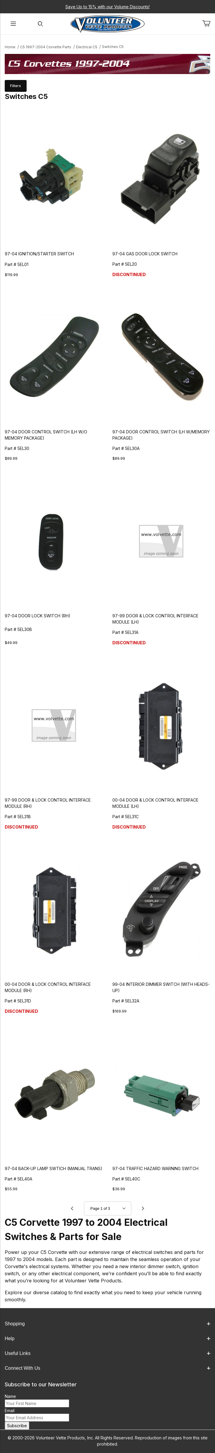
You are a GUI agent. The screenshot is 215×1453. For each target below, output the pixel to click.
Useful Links (107, 1353)
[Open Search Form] (40, 24)
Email (9, 1410)
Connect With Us (107, 1368)
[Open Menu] (13, 24)
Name (10, 1396)
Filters (15, 86)
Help (107, 1338)
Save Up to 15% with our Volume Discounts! (107, 6)
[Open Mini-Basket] (208, 23)
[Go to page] (107, 1208)
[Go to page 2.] (143, 1208)
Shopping (107, 1323)
